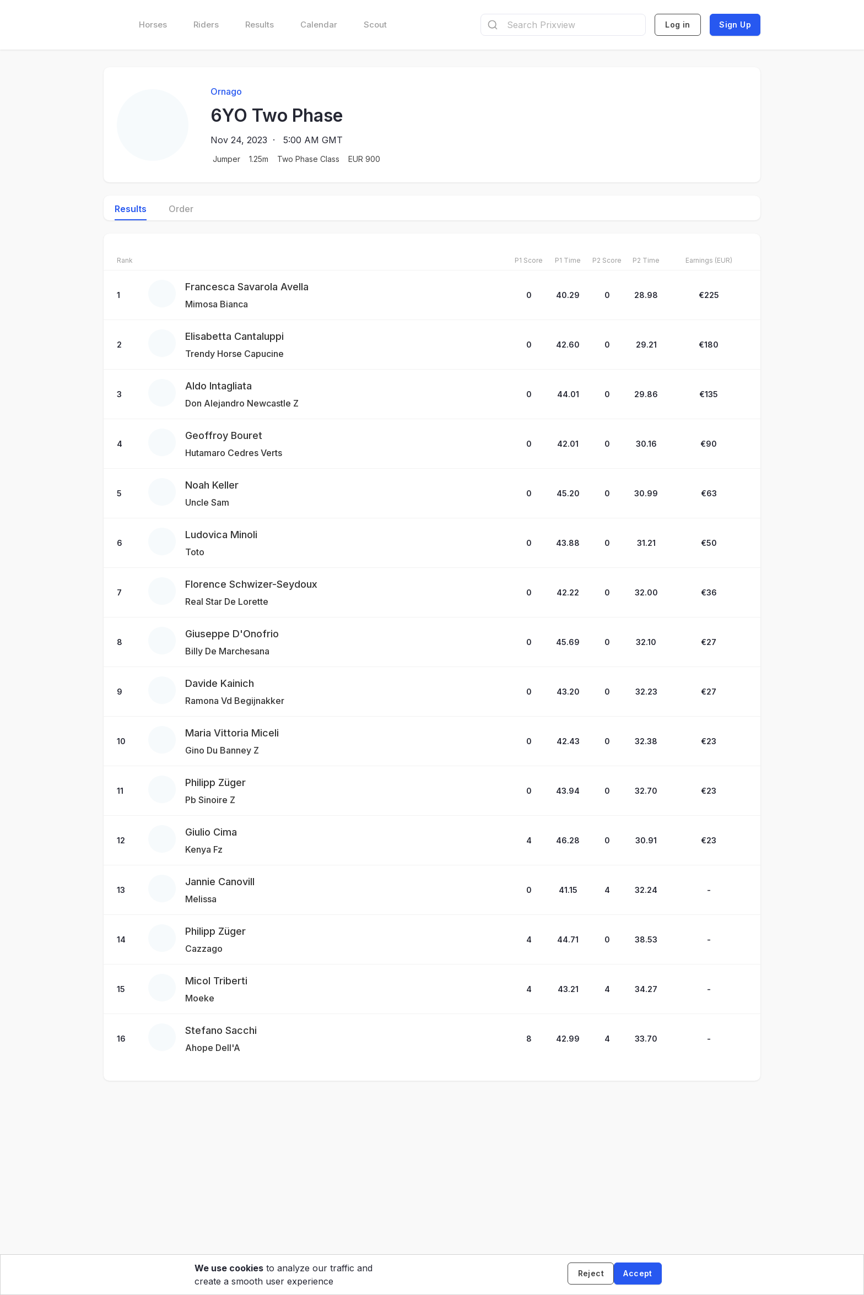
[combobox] (563, 25)
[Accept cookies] (637, 1275)
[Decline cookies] (586, 1275)
